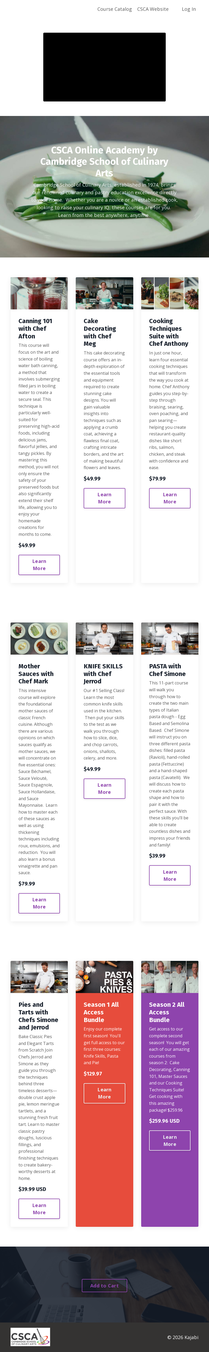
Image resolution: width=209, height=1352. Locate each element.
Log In (189, 9)
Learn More (39, 564)
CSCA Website (153, 9)
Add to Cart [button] (104, 1285)
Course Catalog (114, 9)
